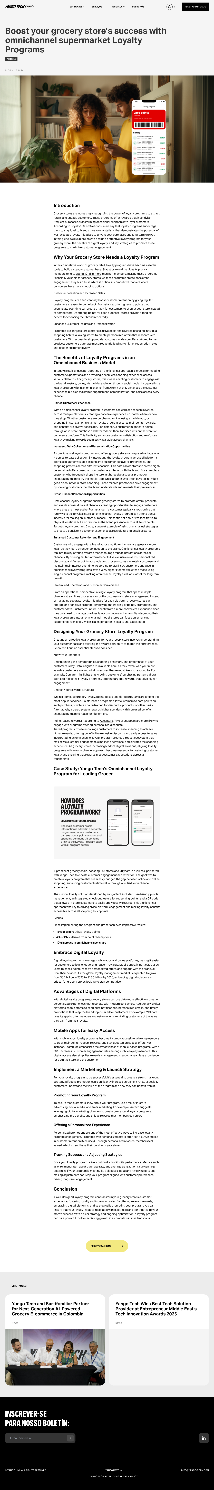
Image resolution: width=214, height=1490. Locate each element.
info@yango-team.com (195, 1470)
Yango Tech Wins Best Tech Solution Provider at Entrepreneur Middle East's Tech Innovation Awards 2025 (156, 1308)
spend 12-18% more (88, 273)
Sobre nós (138, 7)
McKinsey (88, 1141)
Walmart (151, 1012)
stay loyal (70, 230)
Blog (8, 70)
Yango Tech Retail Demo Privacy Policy (114, 1476)
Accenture (106, 720)
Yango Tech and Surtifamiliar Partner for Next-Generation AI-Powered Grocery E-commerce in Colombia (50, 1308)
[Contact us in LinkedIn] (204, 1438)
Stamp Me (72, 1047)
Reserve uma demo (195, 7)
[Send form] (70, 1438)
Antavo (134, 1107)
